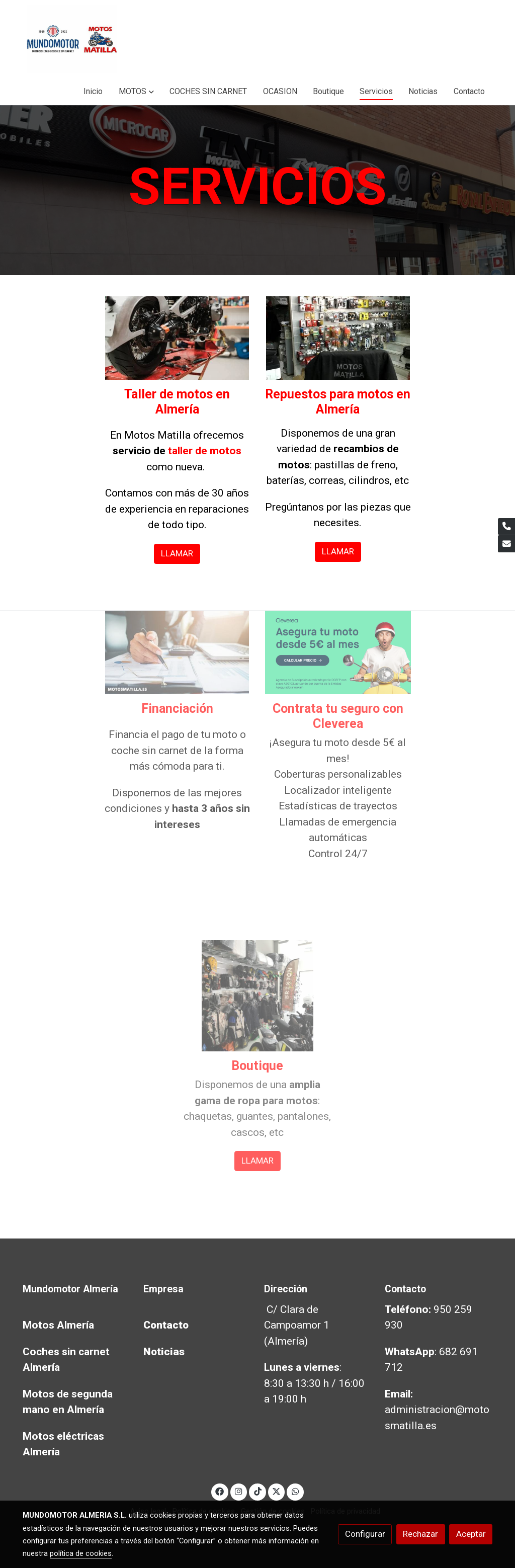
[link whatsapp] (295, 1491)
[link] (72, 39)
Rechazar (420, 1534)
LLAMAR (177, 553)
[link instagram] (239, 1491)
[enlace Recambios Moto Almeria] (338, 337)
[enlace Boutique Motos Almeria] (258, 995)
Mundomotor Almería (70, 1289)
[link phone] (506, 526)
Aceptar (471, 1534)
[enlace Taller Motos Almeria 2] (177, 337)
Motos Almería (58, 1325)
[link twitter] (276, 1491)
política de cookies (81, 1553)
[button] (136, 91)
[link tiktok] (257, 1491)
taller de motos (204, 451)
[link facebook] (219, 1491)
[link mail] (506, 543)
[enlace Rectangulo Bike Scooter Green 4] (338, 651)
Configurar (365, 1534)
